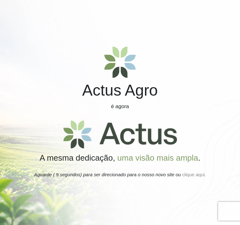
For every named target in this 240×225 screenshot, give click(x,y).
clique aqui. (193, 174)
